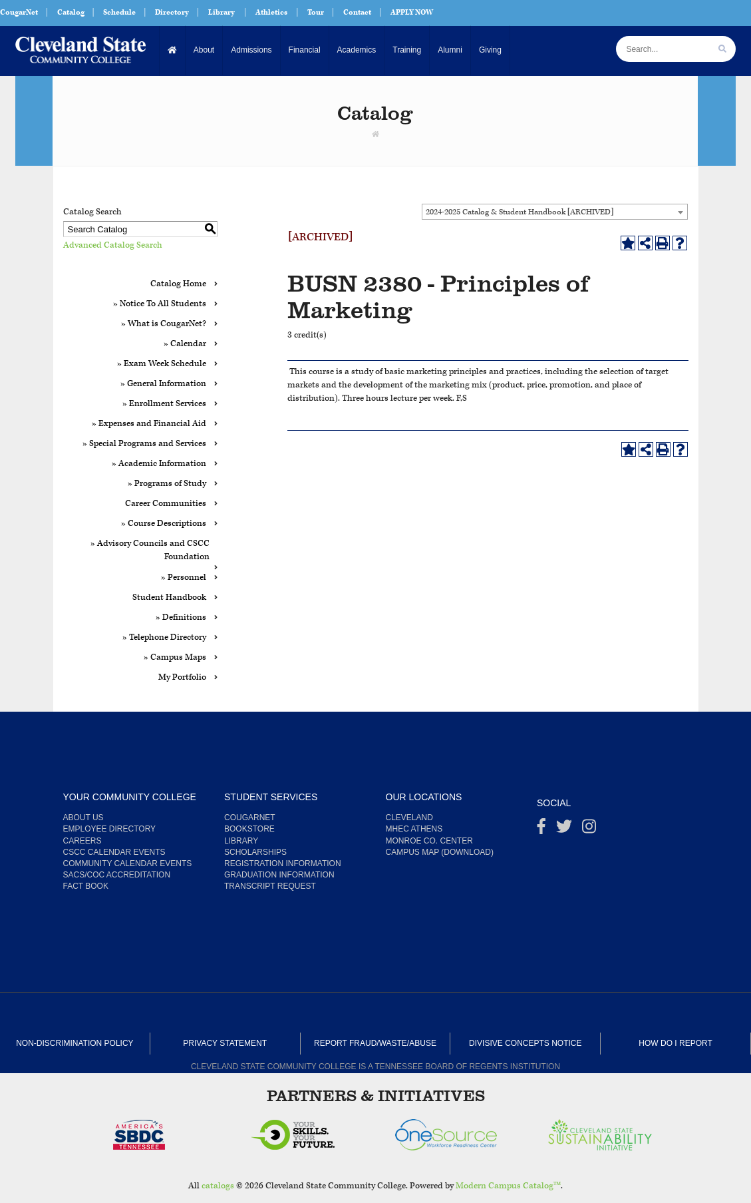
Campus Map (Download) (440, 852)
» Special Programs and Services (144, 443)
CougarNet (19, 12)
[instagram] (589, 829)
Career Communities (165, 503)
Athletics (271, 12)
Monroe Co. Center (429, 840)
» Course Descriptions (163, 523)
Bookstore (249, 829)
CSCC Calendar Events (114, 852)
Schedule (119, 12)
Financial (305, 50)
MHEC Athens (414, 829)
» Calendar (185, 344)
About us (83, 817)
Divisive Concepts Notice (525, 1043)
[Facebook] (541, 829)
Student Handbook (169, 597)
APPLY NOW (411, 12)
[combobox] (555, 212)
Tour (315, 12)
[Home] (173, 50)
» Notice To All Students (159, 304)
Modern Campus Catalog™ (508, 1186)
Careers (82, 840)
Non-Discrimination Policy (74, 1043)
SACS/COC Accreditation (117, 874)
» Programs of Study (167, 483)
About (204, 50)
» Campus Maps (175, 657)
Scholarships (255, 852)
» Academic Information (159, 463)
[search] (722, 49)
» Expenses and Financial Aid (149, 423)
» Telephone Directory (164, 637)
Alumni (450, 50)
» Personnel (183, 577)
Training (406, 50)
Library (221, 12)
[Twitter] (564, 829)
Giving (490, 50)
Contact (357, 12)
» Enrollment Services (164, 403)
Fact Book (85, 886)
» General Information (163, 383)
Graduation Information (279, 874)
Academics (356, 50)
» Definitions (181, 617)
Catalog (70, 12)
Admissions (251, 50)
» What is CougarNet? (163, 324)
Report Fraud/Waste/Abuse (375, 1043)
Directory (172, 12)
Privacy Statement (225, 1043)
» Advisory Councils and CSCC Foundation (150, 550)
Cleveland (409, 817)
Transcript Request (270, 886)
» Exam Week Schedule (161, 363)
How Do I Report (675, 1043)
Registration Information (282, 863)
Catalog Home (178, 284)
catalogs (218, 1186)
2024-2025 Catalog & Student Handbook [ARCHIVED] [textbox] (520, 212)
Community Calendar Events (127, 863)
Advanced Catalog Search (112, 245)
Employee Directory (109, 829)
